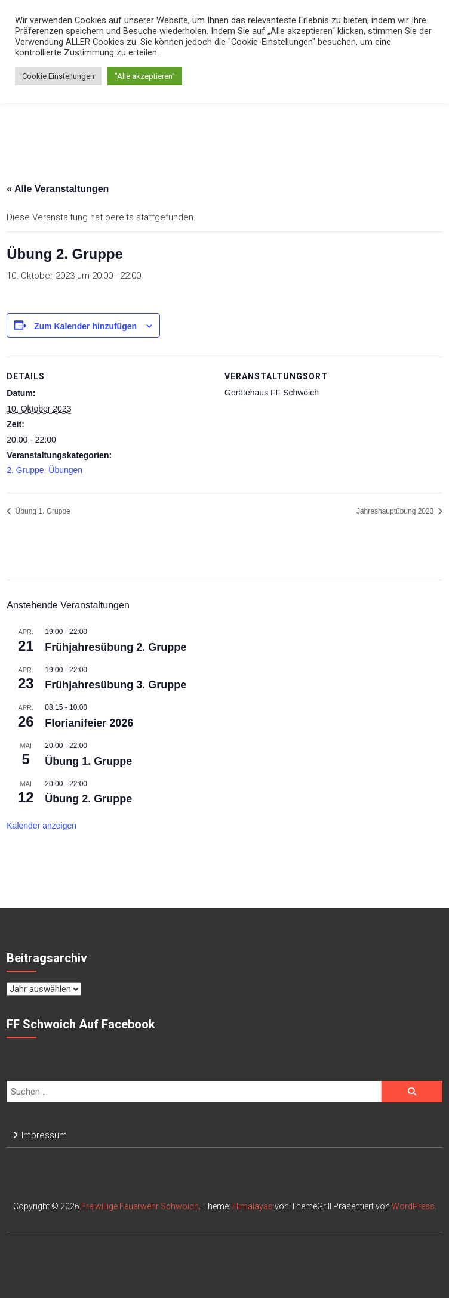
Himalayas (252, 1206)
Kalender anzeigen (41, 825)
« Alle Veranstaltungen (58, 189)
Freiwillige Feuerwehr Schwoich (140, 1206)
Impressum (44, 1135)
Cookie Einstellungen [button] (58, 76)
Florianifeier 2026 (89, 723)
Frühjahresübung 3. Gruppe (115, 685)
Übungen (65, 470)
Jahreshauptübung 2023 (396, 511)
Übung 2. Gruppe (88, 799)
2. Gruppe (25, 470)
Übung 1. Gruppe (41, 511)
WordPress (413, 1206)
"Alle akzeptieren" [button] (145, 76)
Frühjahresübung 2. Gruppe (115, 647)
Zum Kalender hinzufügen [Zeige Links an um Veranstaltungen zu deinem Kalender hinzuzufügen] (85, 326)
